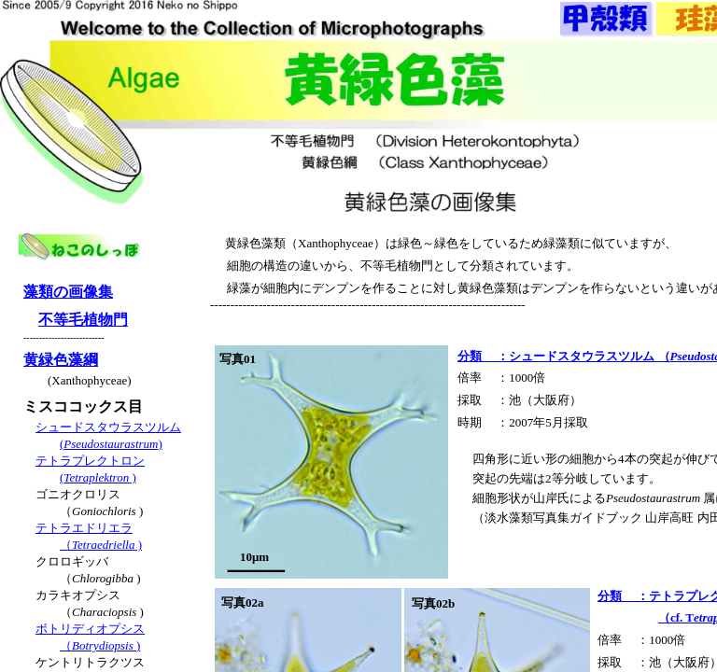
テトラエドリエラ (84, 528)
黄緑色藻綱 (60, 360)
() (111, 444)
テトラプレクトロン (90, 461)
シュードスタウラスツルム (108, 427)
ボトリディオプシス (90, 629)
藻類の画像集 (68, 292)
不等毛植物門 (83, 320)
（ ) (101, 545)
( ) (98, 477)
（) (100, 645)
